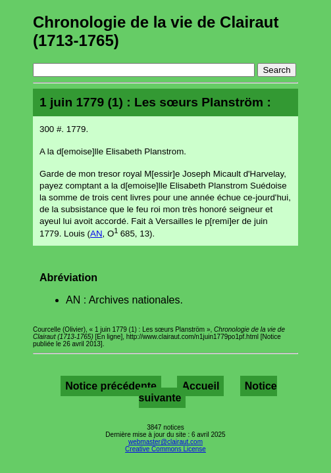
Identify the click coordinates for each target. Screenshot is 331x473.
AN (96, 233)
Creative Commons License (165, 449)
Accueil (200, 386)
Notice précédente (111, 386)
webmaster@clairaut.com (165, 441)
